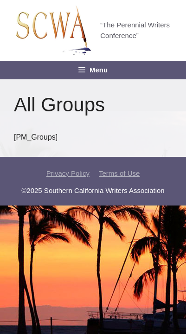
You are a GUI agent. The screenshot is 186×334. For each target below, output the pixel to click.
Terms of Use (119, 173)
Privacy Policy (68, 173)
